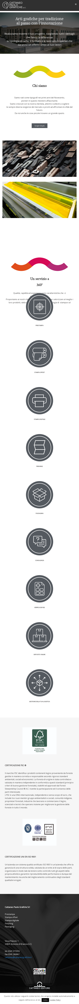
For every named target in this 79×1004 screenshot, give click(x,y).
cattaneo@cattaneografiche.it (18, 957)
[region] (39, 33)
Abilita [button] (45, 1000)
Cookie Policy (55, 1000)
